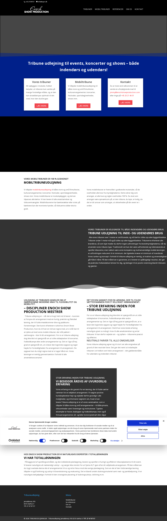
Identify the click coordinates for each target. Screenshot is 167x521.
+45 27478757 (29, 2)
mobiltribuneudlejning (42, 189)
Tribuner (87, 10)
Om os (129, 10)
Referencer (118, 10)
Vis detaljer (114, 517)
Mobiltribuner (102, 10)
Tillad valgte (143, 505)
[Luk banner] (163, 497)
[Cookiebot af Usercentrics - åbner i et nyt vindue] (14, 516)
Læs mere (41, 105)
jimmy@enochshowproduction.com (125, 92)
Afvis (143, 512)
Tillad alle (143, 499)
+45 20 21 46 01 (127, 95)
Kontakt (139, 10)
